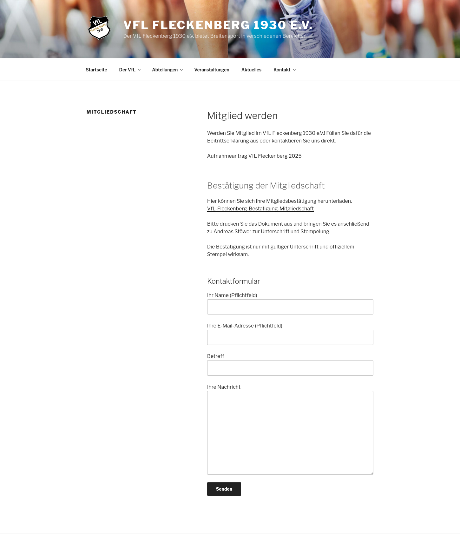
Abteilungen (168, 69)
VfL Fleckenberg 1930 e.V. (218, 25)
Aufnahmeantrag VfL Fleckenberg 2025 (254, 156)
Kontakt (284, 69)
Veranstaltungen (211, 69)
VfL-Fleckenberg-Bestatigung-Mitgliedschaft (260, 209)
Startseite (96, 69)
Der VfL (130, 69)
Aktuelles (251, 69)
